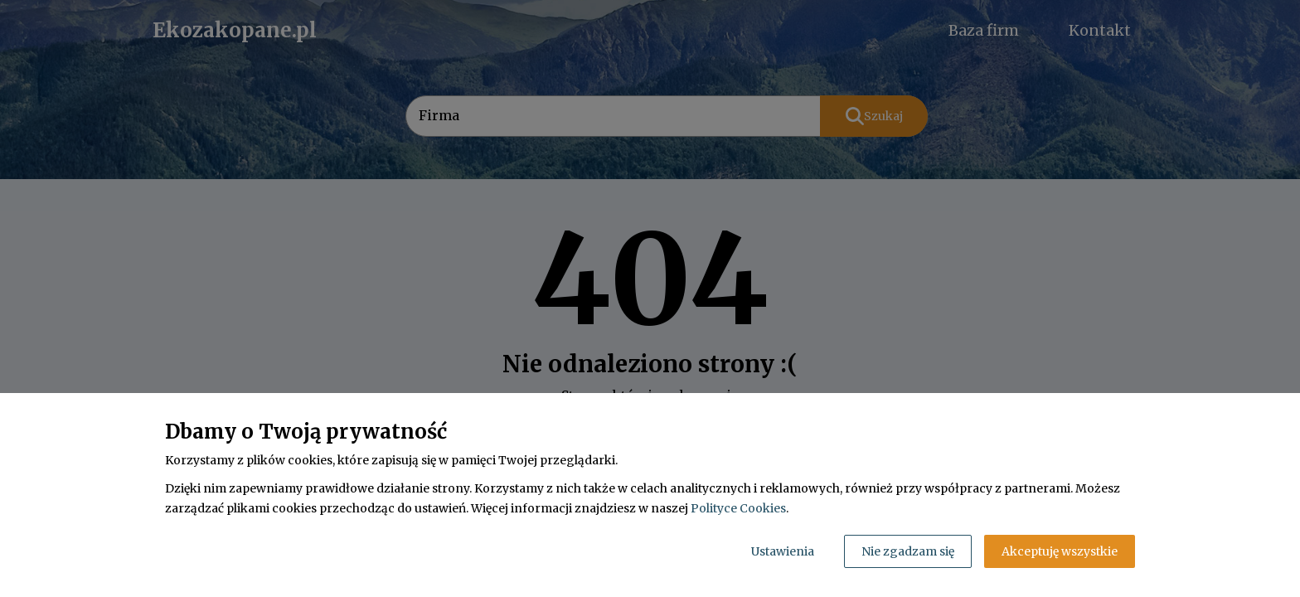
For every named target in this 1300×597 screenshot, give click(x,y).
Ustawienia (782, 551)
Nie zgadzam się (907, 551)
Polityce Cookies (738, 508)
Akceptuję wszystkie (1060, 551)
